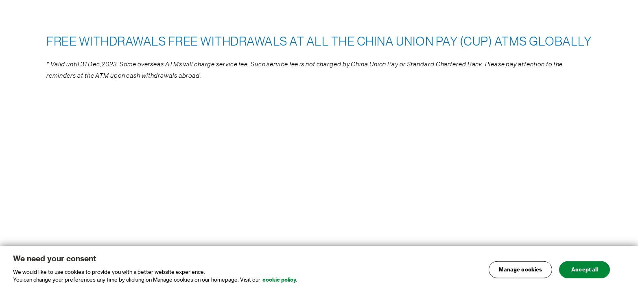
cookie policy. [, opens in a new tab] (279, 282)
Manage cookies (520, 271)
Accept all (584, 271)
